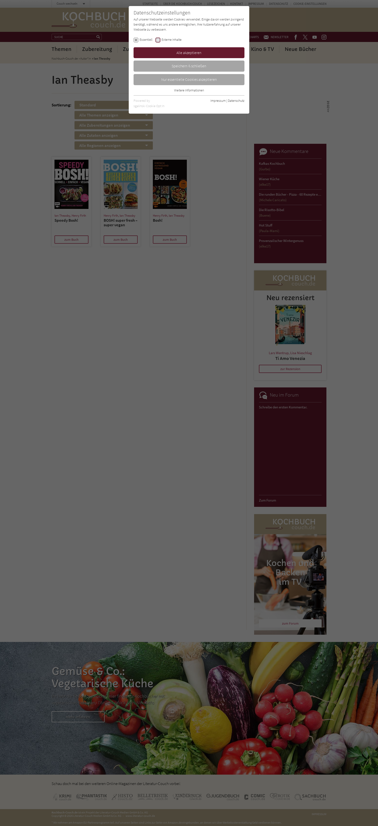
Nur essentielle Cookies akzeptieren (189, 79)
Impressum (218, 100)
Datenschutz (236, 100)
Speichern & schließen (189, 65)
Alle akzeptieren (189, 52)
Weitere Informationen (189, 90)
